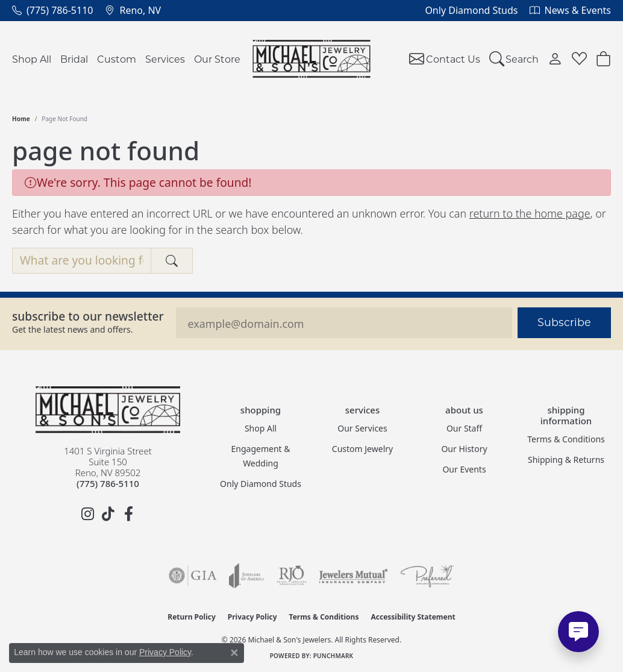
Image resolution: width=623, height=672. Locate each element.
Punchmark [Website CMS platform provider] (333, 656)
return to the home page (529, 213)
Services (165, 58)
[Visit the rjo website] (292, 576)
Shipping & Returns (566, 459)
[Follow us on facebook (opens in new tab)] (128, 514)
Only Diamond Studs (260, 483)
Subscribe (564, 322)
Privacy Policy (252, 617)
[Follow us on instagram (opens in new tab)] (87, 514)
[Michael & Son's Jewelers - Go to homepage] (108, 409)
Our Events (464, 469)
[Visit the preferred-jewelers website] (427, 576)
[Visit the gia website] (193, 576)
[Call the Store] (108, 483)
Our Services (362, 428)
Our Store (217, 58)
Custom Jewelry (362, 448)
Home (21, 119)
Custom (116, 58)
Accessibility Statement (413, 617)
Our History (464, 448)
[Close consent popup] (234, 652)
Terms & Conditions (566, 439)
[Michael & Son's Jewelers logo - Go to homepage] (312, 59)
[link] (52, 10)
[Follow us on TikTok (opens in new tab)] (108, 514)
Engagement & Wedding (260, 456)
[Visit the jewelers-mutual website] (353, 576)
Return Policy (191, 617)
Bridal (74, 58)
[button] (514, 58)
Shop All (31, 58)
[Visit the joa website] (246, 576)
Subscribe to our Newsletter (88, 316)
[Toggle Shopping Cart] (603, 58)
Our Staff (464, 428)
